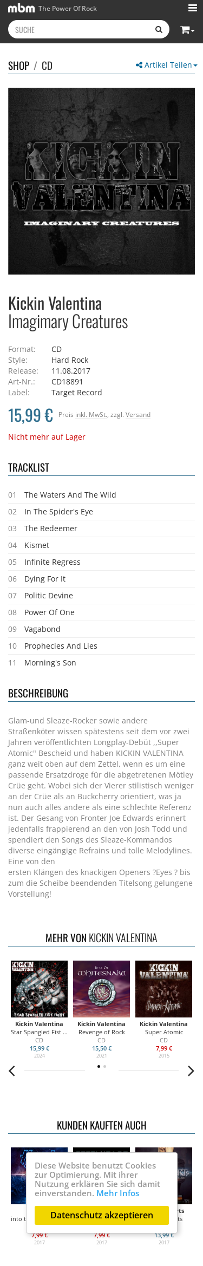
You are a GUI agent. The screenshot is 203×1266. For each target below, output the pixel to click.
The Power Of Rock (52, 7)
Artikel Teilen (167, 65)
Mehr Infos (117, 1192)
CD (47, 65)
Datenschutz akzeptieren (101, 1215)
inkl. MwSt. (91, 414)
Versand (138, 414)
